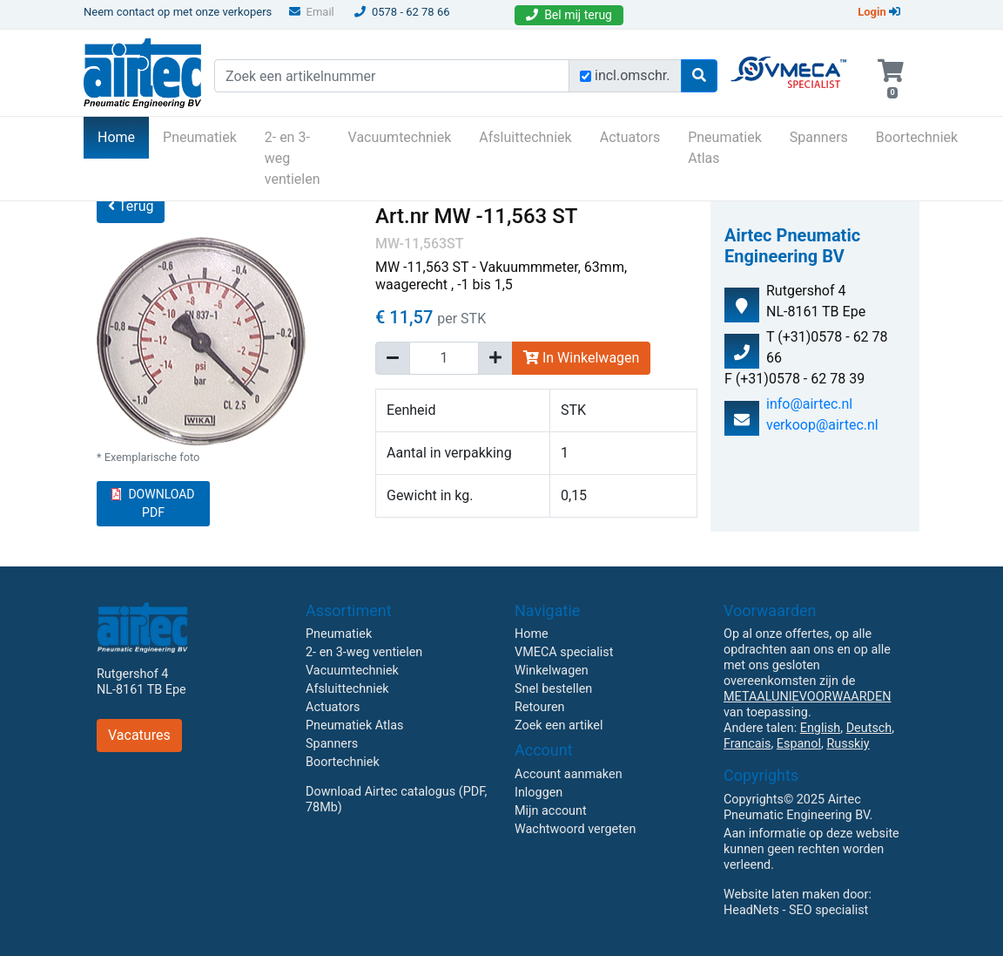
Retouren (540, 707)
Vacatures (139, 735)
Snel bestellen (553, 688)
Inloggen (538, 792)
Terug (130, 206)
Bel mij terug (569, 15)
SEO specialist (828, 910)
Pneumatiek (200, 137)
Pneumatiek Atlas (725, 147)
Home (123, 136)
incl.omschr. (632, 75)
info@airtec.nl (809, 404)
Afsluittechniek (525, 137)
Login (879, 11)
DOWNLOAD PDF (152, 503)
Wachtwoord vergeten (575, 829)
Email (311, 11)
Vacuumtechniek (400, 137)
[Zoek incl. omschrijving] (585, 76)
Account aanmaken (569, 774)
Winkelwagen (552, 670)
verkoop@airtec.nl (822, 425)
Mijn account (551, 810)
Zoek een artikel (559, 725)
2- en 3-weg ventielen (292, 158)
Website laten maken (781, 894)
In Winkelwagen (581, 357)
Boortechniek (917, 137)
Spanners (819, 137)
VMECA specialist (564, 652)
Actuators (630, 137)
